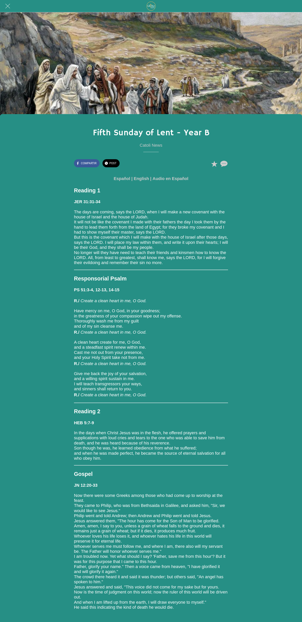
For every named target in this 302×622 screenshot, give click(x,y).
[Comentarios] (223, 163)
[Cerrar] (7, 6)
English (141, 178)
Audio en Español (170, 178)
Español (122, 178)
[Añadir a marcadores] (214, 163)
